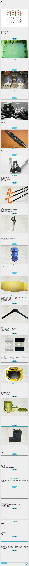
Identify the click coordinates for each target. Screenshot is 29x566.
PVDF (14, 120)
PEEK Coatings (14, 175)
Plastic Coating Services (14, 264)
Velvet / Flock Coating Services (14, 324)
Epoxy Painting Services (14, 295)
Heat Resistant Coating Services (14, 445)
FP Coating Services (14, 521)
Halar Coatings (14, 148)
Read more (14, 38)
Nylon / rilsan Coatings (14, 205)
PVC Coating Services (14, 354)
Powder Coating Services (14, 457)
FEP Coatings (14, 59)
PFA (14, 90)
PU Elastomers (14, 383)
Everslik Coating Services (14, 478)
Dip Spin (14, 542)
